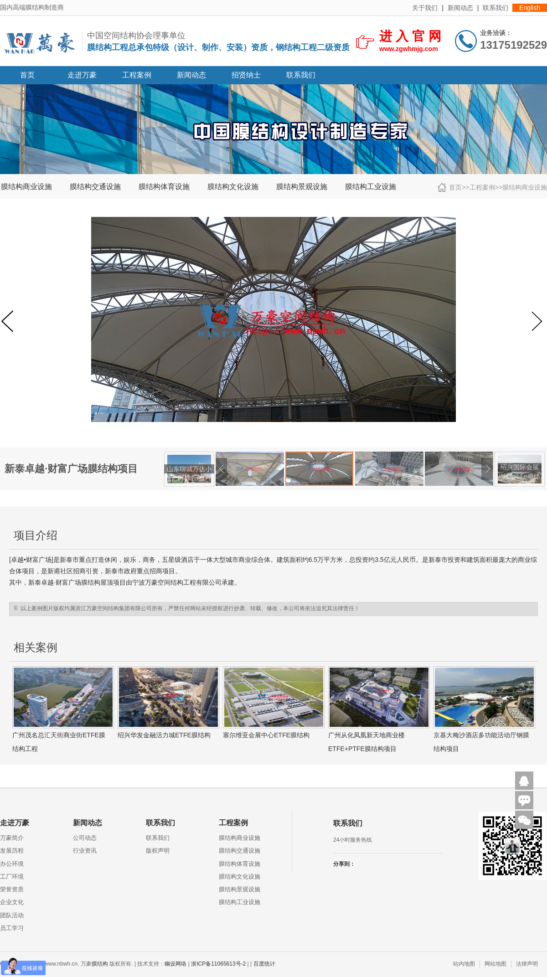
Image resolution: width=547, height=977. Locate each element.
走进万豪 (82, 75)
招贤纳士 (246, 75)
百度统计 (264, 964)
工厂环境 (12, 876)
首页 (27, 75)
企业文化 (12, 902)
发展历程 (12, 850)
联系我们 (495, 7)
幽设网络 (175, 964)
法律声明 (527, 964)
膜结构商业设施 (26, 186)
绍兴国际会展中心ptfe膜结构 (519, 476)
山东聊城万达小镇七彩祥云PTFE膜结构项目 (189, 478)
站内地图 (464, 964)
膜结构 (90, 582)
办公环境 (12, 863)
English (529, 7)
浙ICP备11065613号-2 (218, 964)
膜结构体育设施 (164, 186)
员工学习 (12, 928)
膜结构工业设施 (370, 186)
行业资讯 (85, 850)
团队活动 (12, 915)
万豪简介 (12, 837)
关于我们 (425, 7)
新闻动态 (460, 7)
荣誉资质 (12, 889)
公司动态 (85, 837)
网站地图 (495, 964)
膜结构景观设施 (301, 186)
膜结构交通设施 (95, 186)
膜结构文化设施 (232, 186)
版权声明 (158, 850)
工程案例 (136, 75)
